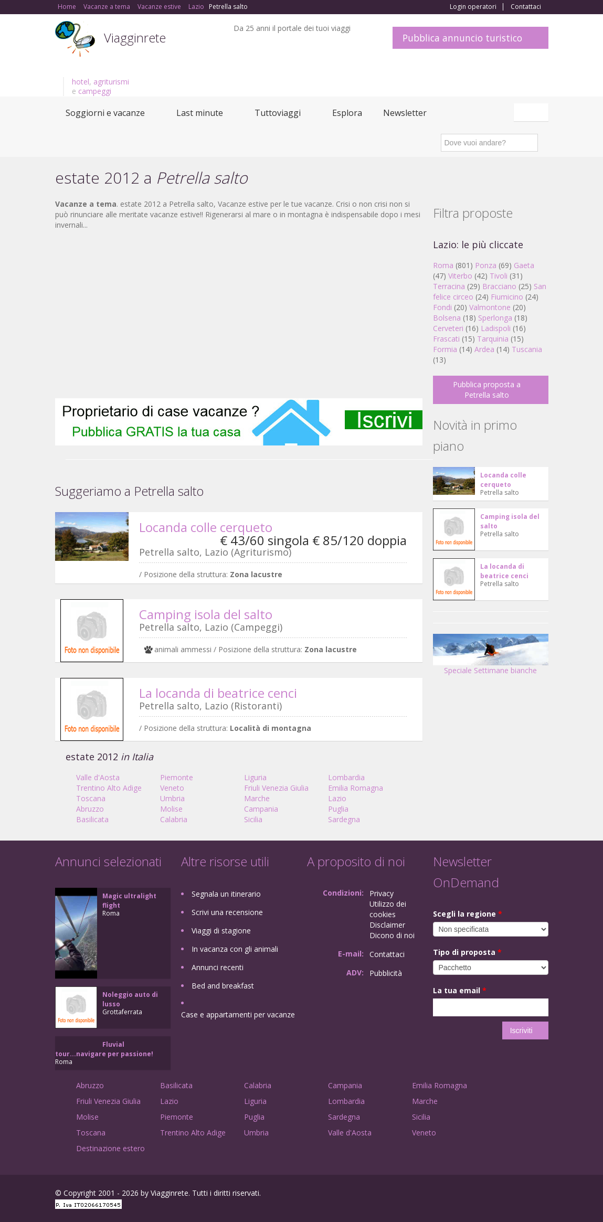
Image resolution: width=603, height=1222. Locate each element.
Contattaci (526, 6)
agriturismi (111, 82)
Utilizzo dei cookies (387, 909)
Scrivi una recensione (227, 912)
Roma (443, 265)
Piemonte (176, 777)
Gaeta (524, 265)
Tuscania (527, 349)
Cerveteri (448, 328)
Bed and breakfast (223, 986)
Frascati (446, 339)
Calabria (173, 819)
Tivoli (498, 276)
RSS (542, 1194)
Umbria (172, 798)
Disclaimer (387, 925)
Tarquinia (493, 339)
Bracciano (499, 286)
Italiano (533, 112)
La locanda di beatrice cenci (218, 693)
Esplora (347, 113)
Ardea (484, 349)
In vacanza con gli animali (235, 949)
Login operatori (473, 6)
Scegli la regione (467, 914)
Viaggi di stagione (221, 931)
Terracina (449, 286)
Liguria (255, 777)
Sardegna (344, 819)
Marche (257, 798)
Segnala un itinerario (226, 894)
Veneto (172, 788)
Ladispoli (496, 328)
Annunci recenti (218, 967)
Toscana (90, 798)
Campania (261, 809)
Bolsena (447, 318)
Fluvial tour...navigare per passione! (104, 1049)
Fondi (442, 307)
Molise (171, 809)
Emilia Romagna (355, 788)
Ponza (485, 265)
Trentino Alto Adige (109, 788)
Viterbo (460, 276)
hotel (80, 82)
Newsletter (405, 113)
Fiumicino (507, 297)
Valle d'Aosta (98, 777)
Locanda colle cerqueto (205, 527)
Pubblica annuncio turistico (462, 37)
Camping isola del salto (205, 614)
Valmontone (490, 307)
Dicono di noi (392, 935)
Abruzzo (90, 809)
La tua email (459, 990)
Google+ (492, 1194)
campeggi (94, 91)
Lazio (337, 798)
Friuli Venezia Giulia (276, 788)
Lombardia (346, 777)
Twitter (518, 1194)
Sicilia (253, 819)
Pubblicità (385, 973)
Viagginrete (135, 37)
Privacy (381, 893)
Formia (445, 349)
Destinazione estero (110, 1148)
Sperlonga (495, 318)
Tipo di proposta (467, 952)
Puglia (338, 809)
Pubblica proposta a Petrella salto (487, 389)
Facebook (469, 1194)
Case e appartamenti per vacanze (238, 1014)
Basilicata (92, 819)
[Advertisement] (238, 314)
